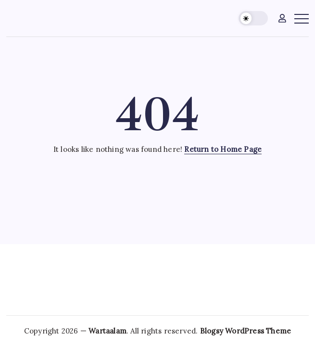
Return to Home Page (223, 149)
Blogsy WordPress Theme (245, 330)
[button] (253, 18)
